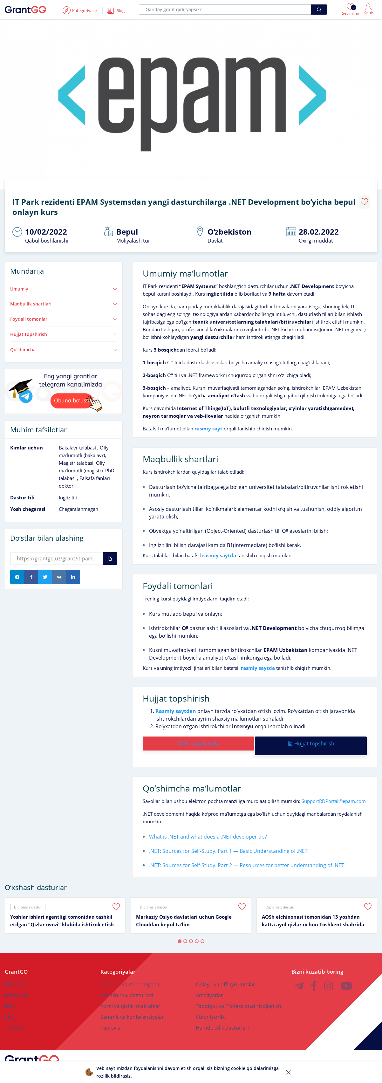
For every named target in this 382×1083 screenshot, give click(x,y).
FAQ (9, 1006)
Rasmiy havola (197, 737)
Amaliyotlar (209, 984)
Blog (10, 995)
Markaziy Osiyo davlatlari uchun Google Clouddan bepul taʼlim (184, 910)
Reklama (15, 973)
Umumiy (63, 283)
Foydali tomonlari (63, 313)
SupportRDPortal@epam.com (334, 790)
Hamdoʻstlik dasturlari (222, 1016)
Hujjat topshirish (63, 328)
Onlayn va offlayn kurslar (225, 973)
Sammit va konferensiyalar (132, 1006)
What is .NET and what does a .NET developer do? (208, 825)
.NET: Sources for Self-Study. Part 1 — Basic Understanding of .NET (228, 840)
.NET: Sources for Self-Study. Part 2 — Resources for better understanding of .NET (246, 854)
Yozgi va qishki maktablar (130, 995)
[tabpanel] (65, 905)
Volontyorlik (210, 1006)
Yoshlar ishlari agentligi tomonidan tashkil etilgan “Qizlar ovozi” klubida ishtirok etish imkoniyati (62, 910)
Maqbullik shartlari (63, 298)
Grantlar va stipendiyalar (130, 973)
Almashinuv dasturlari (126, 984)
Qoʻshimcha (63, 343)
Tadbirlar (16, 1016)
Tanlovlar (111, 1016)
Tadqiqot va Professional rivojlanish (238, 995)
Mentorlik (16, 984)
